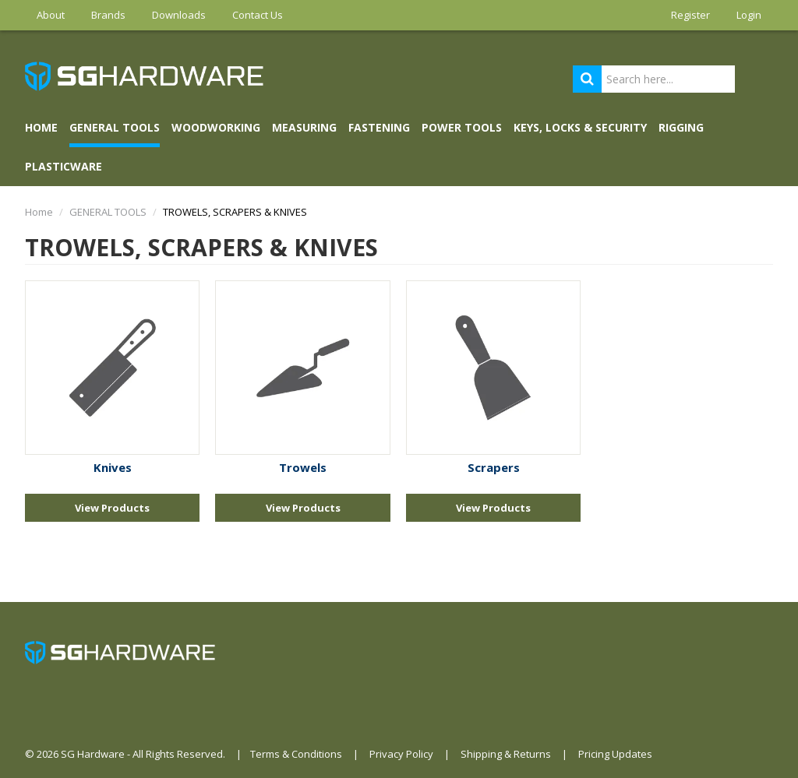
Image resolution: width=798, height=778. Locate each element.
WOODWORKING (215, 127)
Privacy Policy (401, 754)
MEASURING (304, 127)
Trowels (303, 467)
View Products (112, 508)
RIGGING (681, 127)
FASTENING (379, 127)
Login (748, 15)
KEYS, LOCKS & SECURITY (580, 127)
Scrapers (494, 467)
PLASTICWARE (63, 166)
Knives (113, 467)
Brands (108, 15)
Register (690, 15)
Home (41, 127)
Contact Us (257, 15)
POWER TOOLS (462, 127)
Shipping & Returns (506, 754)
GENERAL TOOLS (114, 127)
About (51, 15)
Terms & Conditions (296, 754)
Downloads (179, 15)
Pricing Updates (615, 754)
